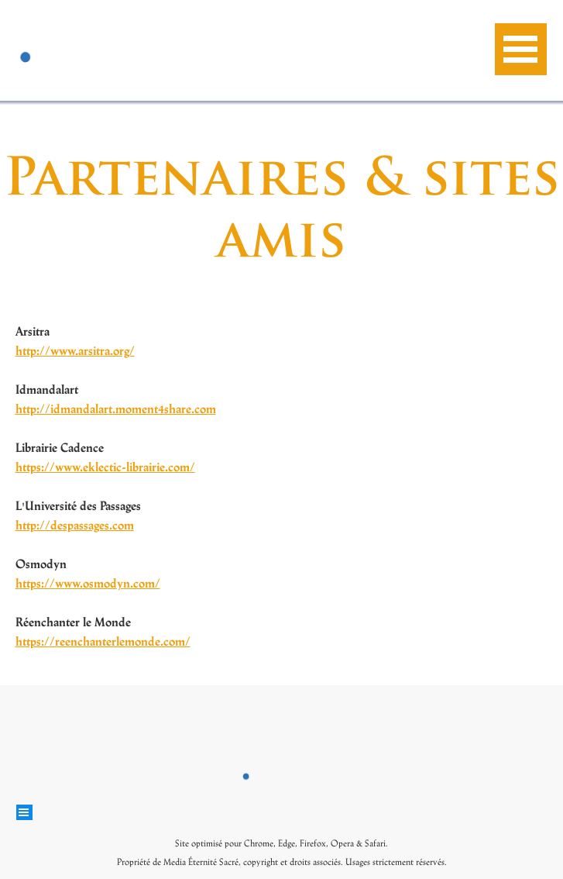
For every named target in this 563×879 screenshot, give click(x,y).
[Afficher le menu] (521, 49)
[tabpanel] (142, 496)
